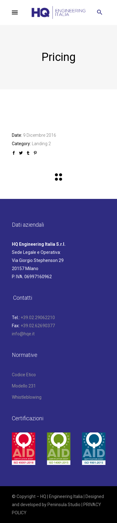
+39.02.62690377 (38, 325)
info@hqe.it (23, 333)
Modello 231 (24, 385)
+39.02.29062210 (38, 317)
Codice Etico (24, 374)
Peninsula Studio (63, 504)
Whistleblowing (26, 397)
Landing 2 (41, 143)
